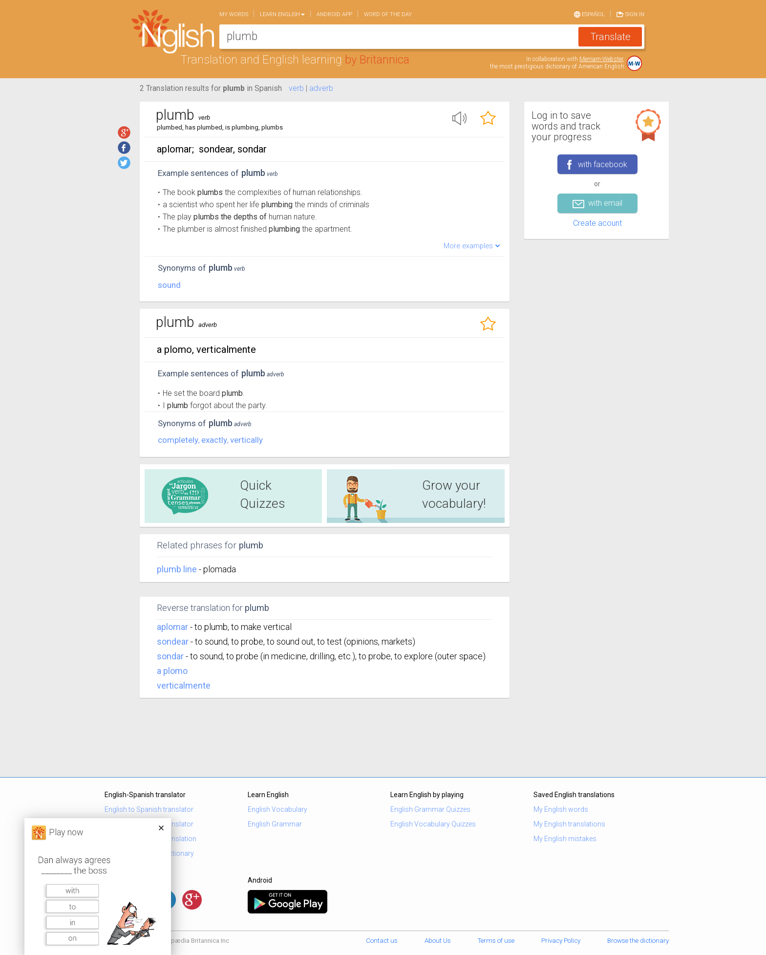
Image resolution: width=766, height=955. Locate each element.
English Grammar (275, 824)
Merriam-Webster (601, 59)
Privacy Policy (560, 940)
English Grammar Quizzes (430, 809)
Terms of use (496, 940)
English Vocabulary (277, 809)
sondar (170, 656)
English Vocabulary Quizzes (433, 824)
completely (178, 440)
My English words (560, 809)
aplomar (172, 627)
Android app (334, 14)
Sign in (630, 14)
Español (589, 14)
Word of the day (388, 14)
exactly (214, 440)
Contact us (382, 940)
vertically (246, 440)
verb (296, 88)
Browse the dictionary (638, 940)
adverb (321, 88)
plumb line (178, 569)
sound (169, 285)
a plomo (172, 671)
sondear (173, 641)
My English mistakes (564, 839)
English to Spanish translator (149, 809)
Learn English (282, 14)
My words (233, 14)
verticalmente (184, 685)
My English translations (569, 824)
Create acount (597, 223)
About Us (438, 940)
